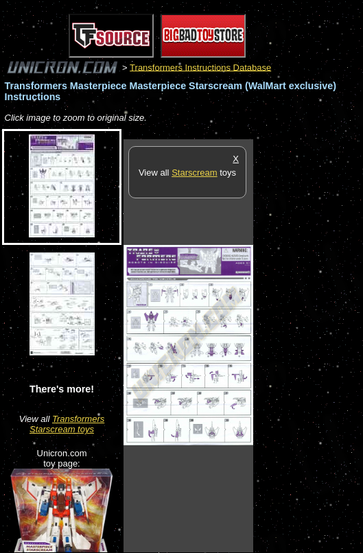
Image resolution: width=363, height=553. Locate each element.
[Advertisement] (308, 345)
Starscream (194, 172)
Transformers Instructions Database (200, 67)
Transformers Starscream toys (67, 424)
